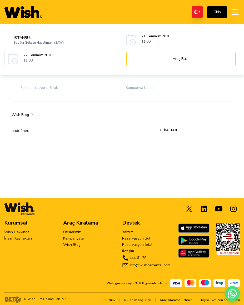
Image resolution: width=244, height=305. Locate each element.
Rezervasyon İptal (137, 244)
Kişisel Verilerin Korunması (220, 300)
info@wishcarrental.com (150, 265)
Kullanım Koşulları (137, 300)
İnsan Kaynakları (18, 238)
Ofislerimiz (72, 232)
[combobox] (65, 40)
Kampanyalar (74, 238)
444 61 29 (138, 257)
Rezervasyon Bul (136, 238)
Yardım (127, 232)
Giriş (217, 11)
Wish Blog (72, 244)
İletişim (128, 250)
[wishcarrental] (23, 12)
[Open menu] (235, 12)
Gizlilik (110, 300)
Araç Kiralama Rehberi (176, 300)
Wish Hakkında (16, 232)
